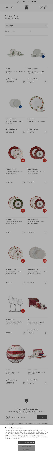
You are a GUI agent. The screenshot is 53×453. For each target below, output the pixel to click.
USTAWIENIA (26, 449)
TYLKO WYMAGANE (26, 446)
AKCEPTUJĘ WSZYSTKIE (26, 442)
